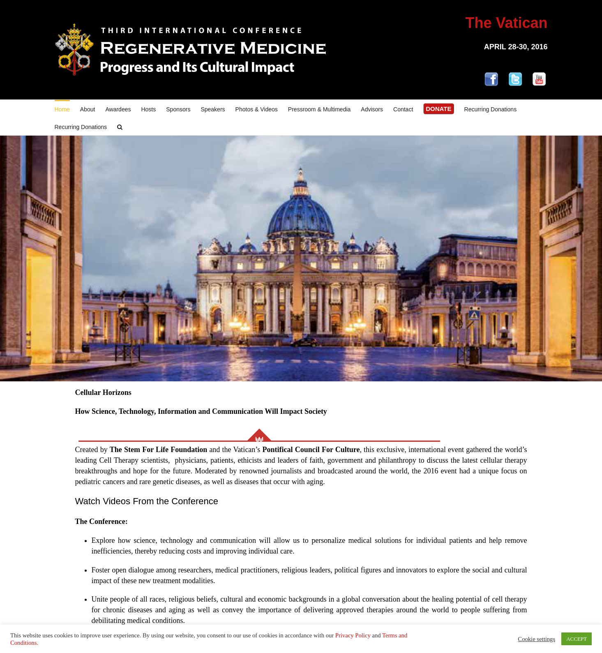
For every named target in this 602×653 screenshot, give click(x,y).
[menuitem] (67, 109)
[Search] (119, 126)
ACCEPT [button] (576, 639)
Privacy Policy (353, 635)
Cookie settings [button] (536, 639)
